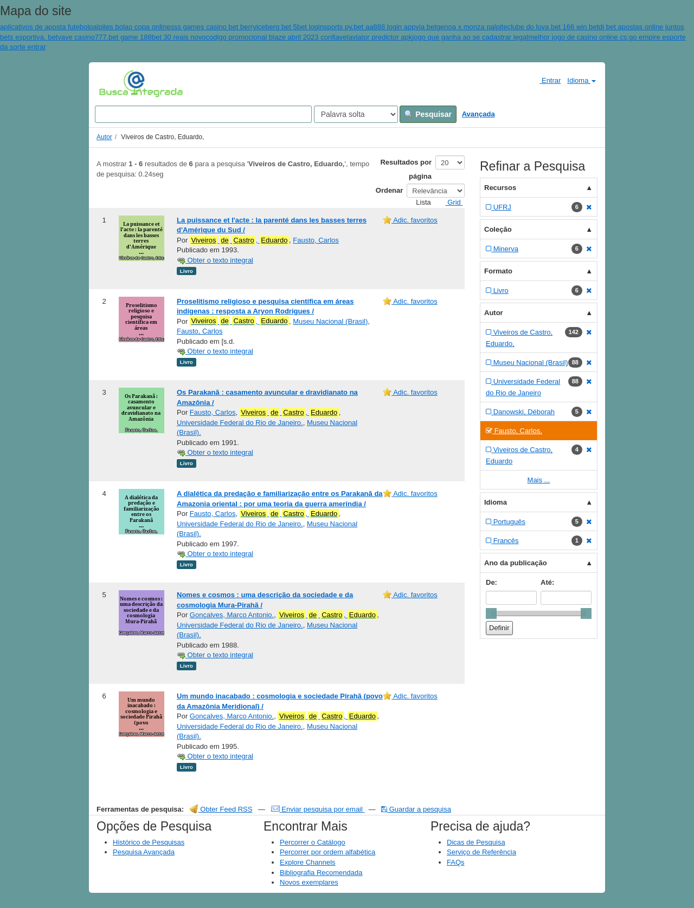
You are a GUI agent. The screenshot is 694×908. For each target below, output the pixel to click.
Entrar (546, 80)
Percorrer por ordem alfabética (327, 852)
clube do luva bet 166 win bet (553, 27)
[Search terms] (203, 114)
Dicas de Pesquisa (476, 842)
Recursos (500, 188)
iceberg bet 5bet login (290, 27)
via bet (426, 27)
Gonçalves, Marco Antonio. (232, 615)
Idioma (581, 80)
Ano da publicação (515, 563)
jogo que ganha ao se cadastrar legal (470, 37)
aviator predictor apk (381, 37)
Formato (498, 271)
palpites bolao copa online (129, 27)
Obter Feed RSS (221, 809)
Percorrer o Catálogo (312, 842)
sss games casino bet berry (213, 27)
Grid (450, 202)
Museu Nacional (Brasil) (330, 321)
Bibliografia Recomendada (321, 872)
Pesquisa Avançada (144, 852)
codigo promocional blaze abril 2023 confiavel (276, 37)
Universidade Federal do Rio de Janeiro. (240, 423)
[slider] (491, 613)
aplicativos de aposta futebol (44, 27)
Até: (547, 582)
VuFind (116, 83)
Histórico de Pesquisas (148, 842)
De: (491, 582)
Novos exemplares (309, 882)
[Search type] (356, 114)
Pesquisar (428, 114)
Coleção (498, 229)
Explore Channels (308, 862)
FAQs (456, 862)
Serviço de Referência (481, 852)
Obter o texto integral (215, 260)
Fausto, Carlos (316, 240)
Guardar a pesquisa (416, 809)
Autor (104, 137)
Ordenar (389, 190)
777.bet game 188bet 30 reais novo (150, 37)
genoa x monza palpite (471, 27)
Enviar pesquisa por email (318, 809)
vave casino (76, 37)
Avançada (478, 114)
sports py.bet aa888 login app (370, 27)
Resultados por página (406, 169)
